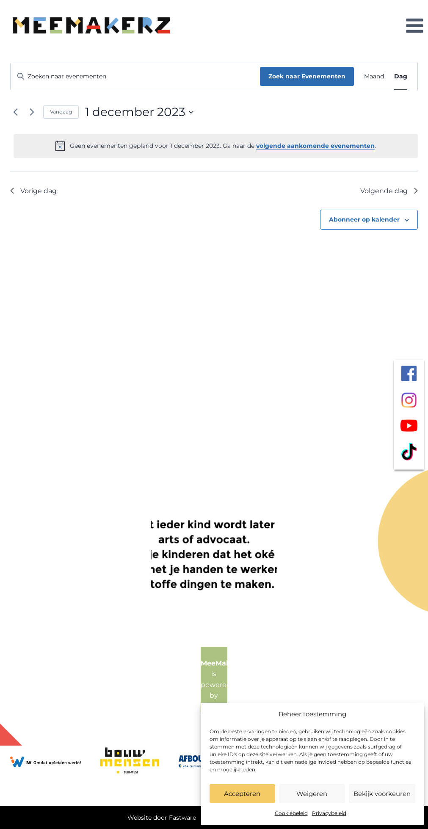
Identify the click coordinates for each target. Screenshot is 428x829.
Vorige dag (33, 191)
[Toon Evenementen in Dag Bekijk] (400, 76)
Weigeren (311, 794)
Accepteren (242, 794)
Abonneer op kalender (364, 219)
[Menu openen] (414, 25)
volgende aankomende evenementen (315, 146)
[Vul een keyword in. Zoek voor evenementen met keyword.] (135, 76)
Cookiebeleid (291, 813)
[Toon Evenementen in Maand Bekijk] (374, 76)
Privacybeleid (329, 813)
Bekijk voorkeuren (382, 794)
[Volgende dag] (32, 112)
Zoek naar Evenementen (306, 76)
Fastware (182, 817)
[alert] (216, 146)
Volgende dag (389, 191)
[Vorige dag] (15, 112)
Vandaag (61, 111)
